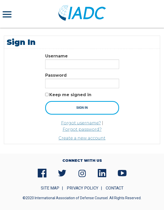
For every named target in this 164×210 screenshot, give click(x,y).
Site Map (50, 188)
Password (56, 75)
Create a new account (82, 138)
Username (56, 56)
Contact (114, 188)
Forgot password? (82, 129)
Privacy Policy (82, 188)
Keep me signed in (70, 94)
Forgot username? (81, 123)
